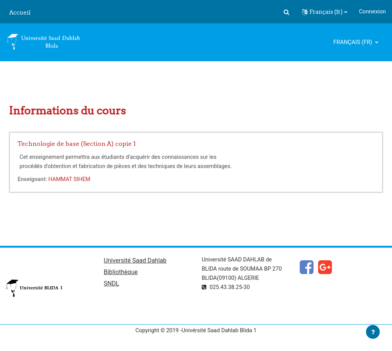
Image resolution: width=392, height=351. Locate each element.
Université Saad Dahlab (135, 261)
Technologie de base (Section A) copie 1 (77, 143)
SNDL (111, 284)
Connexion (372, 11)
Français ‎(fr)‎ (353, 42)
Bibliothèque (121, 272)
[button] (286, 12)
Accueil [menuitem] (20, 12)
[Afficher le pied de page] (373, 332)
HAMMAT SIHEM (71, 179)
